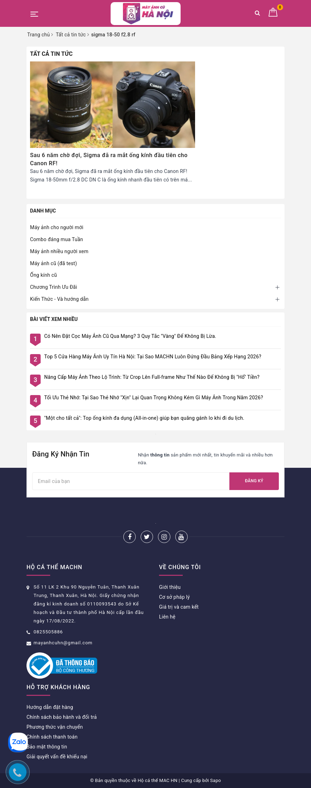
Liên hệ (167, 617)
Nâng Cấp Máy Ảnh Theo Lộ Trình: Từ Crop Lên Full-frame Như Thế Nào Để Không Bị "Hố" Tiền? (151, 377)
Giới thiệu (170, 587)
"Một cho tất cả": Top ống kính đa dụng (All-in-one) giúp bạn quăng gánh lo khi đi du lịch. (144, 418)
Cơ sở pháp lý (174, 597)
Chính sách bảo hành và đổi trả (62, 717)
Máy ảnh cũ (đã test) (53, 263)
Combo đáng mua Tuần (56, 239)
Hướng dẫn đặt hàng (50, 707)
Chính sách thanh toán (52, 737)
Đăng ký (254, 480)
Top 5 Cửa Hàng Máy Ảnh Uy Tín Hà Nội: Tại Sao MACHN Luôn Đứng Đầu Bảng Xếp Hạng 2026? (152, 356)
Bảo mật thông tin (47, 747)
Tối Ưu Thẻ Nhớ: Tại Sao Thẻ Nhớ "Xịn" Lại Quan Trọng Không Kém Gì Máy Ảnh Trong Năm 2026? (153, 397)
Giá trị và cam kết (179, 607)
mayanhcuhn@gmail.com (63, 642)
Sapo (215, 780)
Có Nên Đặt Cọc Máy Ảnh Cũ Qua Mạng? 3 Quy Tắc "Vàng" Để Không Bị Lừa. (130, 336)
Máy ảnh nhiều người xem (59, 251)
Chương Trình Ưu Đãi (53, 287)
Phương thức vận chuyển (55, 727)
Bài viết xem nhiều (54, 319)
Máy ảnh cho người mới (56, 227)
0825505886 (48, 631)
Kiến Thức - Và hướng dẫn (59, 299)
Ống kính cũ (43, 275)
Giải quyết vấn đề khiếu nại (57, 756)
